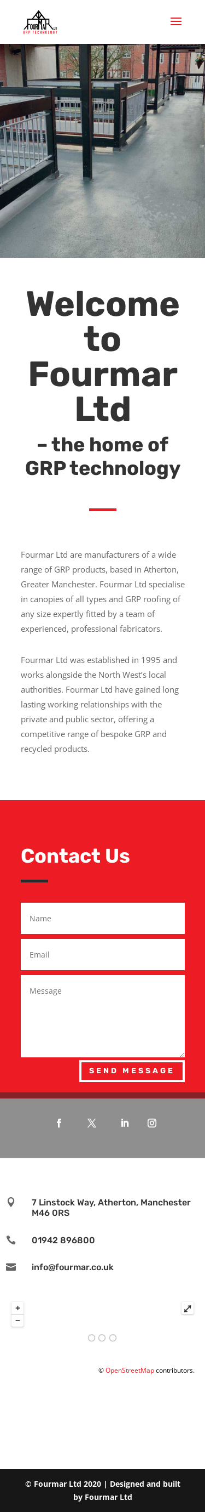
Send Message (132, 1070)
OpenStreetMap (130, 1370)
